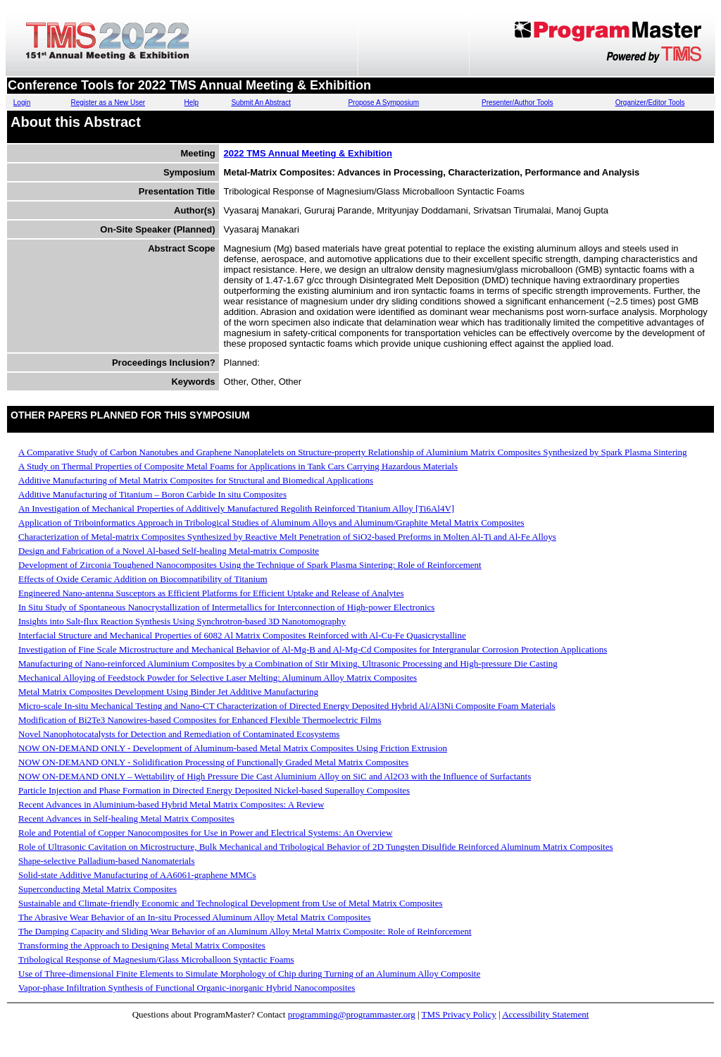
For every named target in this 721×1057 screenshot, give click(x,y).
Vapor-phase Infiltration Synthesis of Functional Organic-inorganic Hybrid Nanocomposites (186, 987)
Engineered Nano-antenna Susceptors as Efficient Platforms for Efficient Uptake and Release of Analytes (211, 593)
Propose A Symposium (383, 102)
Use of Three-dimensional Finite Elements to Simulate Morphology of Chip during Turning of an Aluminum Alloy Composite (249, 973)
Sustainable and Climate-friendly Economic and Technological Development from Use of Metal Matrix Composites (230, 903)
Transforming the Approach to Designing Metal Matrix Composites (141, 945)
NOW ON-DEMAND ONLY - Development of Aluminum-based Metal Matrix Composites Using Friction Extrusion (232, 748)
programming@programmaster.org (351, 1014)
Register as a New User (107, 102)
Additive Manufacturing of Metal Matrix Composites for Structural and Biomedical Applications (195, 480)
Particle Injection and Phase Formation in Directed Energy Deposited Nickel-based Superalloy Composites (214, 790)
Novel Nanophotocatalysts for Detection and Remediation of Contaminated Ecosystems (178, 734)
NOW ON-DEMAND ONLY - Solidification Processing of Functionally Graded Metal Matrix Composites (213, 762)
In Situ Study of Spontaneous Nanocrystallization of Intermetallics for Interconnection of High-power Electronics (226, 607)
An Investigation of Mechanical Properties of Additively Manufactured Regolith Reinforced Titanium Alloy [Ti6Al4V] (236, 508)
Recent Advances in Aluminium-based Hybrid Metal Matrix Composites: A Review (171, 804)
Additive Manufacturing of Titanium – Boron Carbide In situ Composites (152, 494)
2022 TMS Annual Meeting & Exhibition (308, 153)
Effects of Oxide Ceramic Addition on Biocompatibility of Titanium (143, 579)
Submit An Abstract (261, 102)
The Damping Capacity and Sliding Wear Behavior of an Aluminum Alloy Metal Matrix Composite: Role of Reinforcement (245, 931)
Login (21, 102)
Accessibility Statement (545, 1014)
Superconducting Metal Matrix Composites (97, 889)
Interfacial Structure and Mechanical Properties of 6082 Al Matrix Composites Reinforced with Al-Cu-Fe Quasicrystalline (242, 635)
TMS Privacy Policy (459, 1014)
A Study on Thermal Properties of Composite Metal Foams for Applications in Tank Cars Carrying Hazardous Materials (238, 466)
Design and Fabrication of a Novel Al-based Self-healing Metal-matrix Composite (168, 550)
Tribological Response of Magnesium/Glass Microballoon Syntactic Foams (156, 959)
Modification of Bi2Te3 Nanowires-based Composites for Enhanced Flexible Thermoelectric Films (199, 720)
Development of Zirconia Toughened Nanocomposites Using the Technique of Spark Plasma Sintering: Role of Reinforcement (250, 565)
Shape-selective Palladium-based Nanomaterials (106, 860)
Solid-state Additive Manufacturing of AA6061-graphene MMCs (137, 875)
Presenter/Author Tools (517, 102)
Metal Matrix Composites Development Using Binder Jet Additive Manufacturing (168, 691)
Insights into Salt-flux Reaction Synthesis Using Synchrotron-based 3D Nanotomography (182, 621)
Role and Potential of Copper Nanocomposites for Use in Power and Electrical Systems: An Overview (205, 832)
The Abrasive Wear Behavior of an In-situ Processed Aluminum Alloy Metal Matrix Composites (194, 917)
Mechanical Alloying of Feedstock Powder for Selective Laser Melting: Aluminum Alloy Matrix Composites (217, 677)
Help (191, 102)
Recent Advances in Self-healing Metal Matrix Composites (126, 818)
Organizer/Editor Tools (650, 102)
